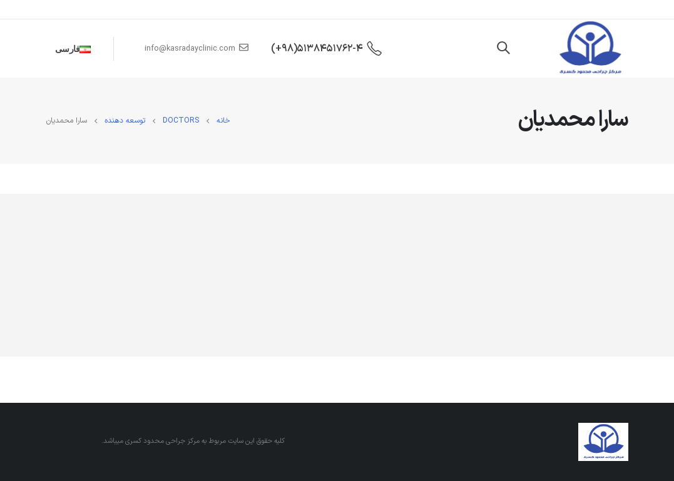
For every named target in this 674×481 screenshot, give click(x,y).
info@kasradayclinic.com (196, 48)
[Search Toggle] (503, 48)
